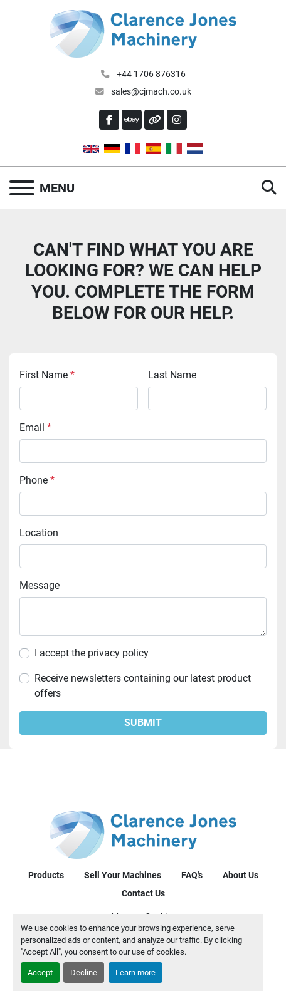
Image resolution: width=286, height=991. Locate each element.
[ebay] (132, 120)
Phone (37, 480)
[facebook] (109, 120)
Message (39, 585)
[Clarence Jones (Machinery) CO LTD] (143, 834)
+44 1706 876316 (150, 74)
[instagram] (177, 120)
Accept (40, 972)
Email (35, 427)
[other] (154, 120)
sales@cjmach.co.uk (150, 91)
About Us (240, 875)
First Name (47, 375)
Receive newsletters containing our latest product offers (142, 685)
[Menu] (21, 187)
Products (46, 875)
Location (38, 533)
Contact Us (143, 893)
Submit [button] (143, 723)
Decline (83, 972)
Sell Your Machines (122, 875)
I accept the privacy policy (91, 653)
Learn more (135, 972)
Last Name (172, 375)
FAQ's (192, 875)
